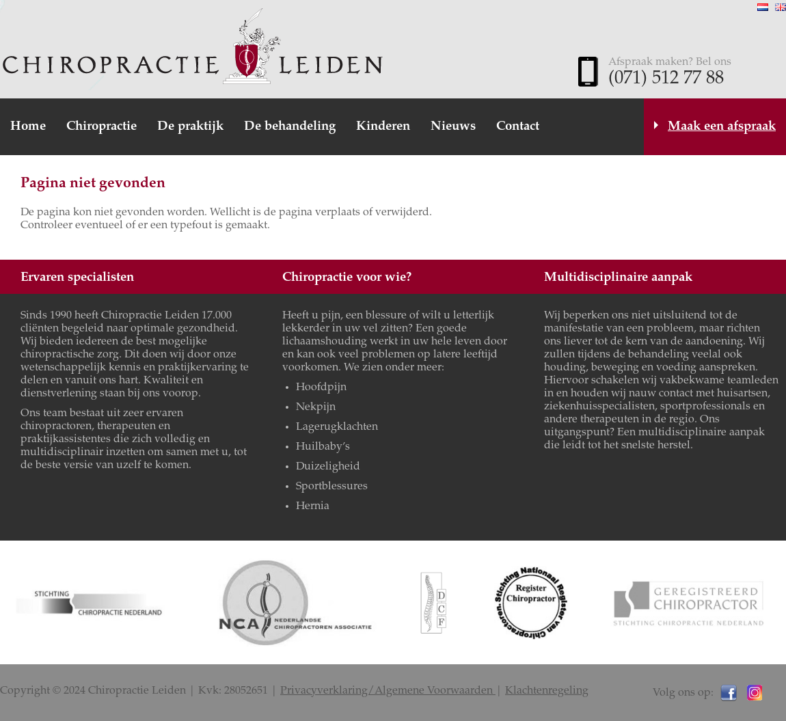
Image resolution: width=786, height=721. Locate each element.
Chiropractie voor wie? (346, 277)
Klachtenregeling (546, 690)
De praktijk (190, 126)
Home (28, 126)
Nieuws (453, 126)
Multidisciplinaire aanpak (618, 277)
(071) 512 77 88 (666, 79)
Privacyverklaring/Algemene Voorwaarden (388, 690)
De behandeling (290, 126)
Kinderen (383, 126)
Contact (517, 126)
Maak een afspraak (722, 126)
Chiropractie (101, 126)
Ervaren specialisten (77, 277)
